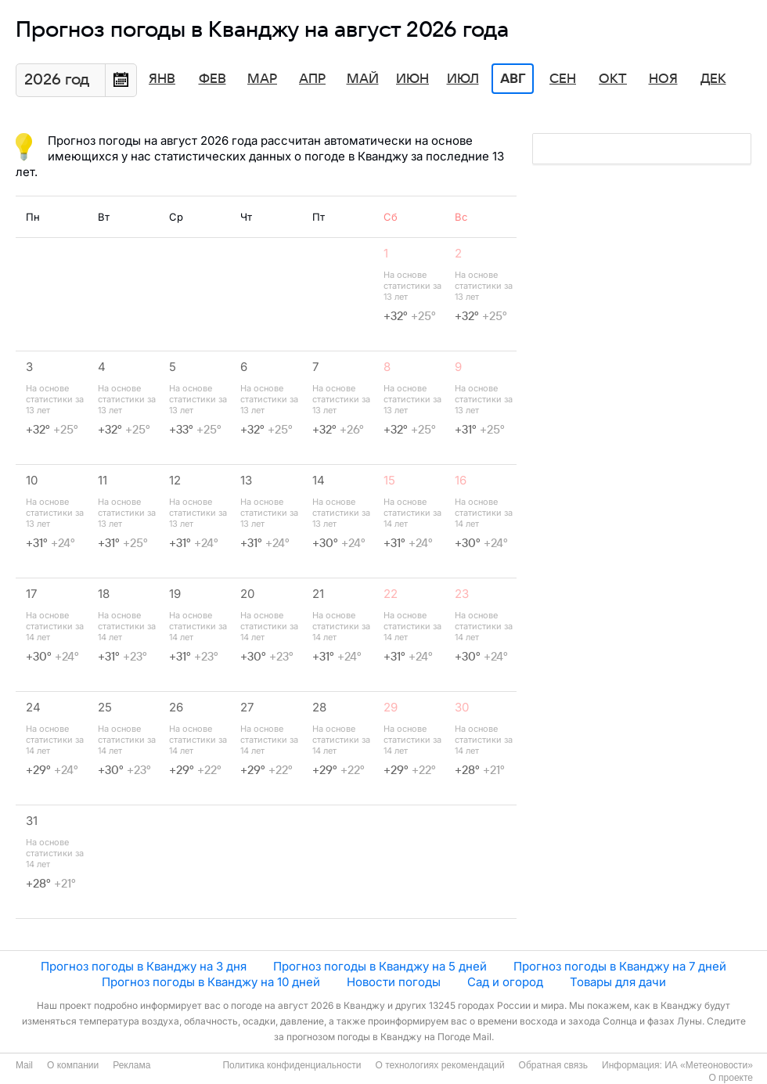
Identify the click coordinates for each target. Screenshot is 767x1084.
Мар (262, 79)
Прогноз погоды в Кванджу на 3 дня (144, 966)
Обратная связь (553, 1065)
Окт (613, 79)
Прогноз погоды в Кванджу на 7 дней (619, 966)
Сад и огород (505, 981)
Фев (212, 79)
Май (363, 79)
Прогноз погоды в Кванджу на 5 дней (380, 966)
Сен (562, 79)
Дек (713, 79)
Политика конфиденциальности (291, 1065)
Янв (162, 79)
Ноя (663, 79)
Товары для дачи (618, 981)
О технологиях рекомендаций (439, 1065)
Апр (312, 79)
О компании (73, 1065)
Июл (463, 79)
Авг (512, 79)
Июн (412, 79)
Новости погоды (394, 981)
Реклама (131, 1065)
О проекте (730, 1077)
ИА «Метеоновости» (708, 1065)
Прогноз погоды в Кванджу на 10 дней (211, 981)
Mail (24, 1065)
